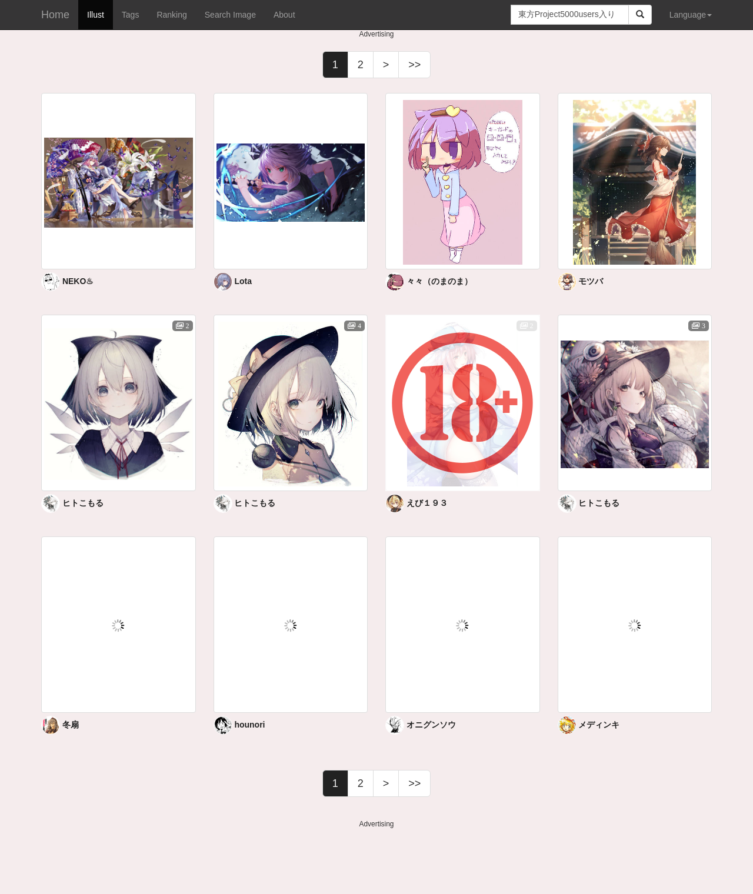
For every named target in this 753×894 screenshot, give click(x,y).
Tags (130, 14)
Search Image (230, 14)
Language (690, 14)
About (284, 14)
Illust (95, 14)
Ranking (171, 14)
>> (414, 65)
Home (55, 15)
